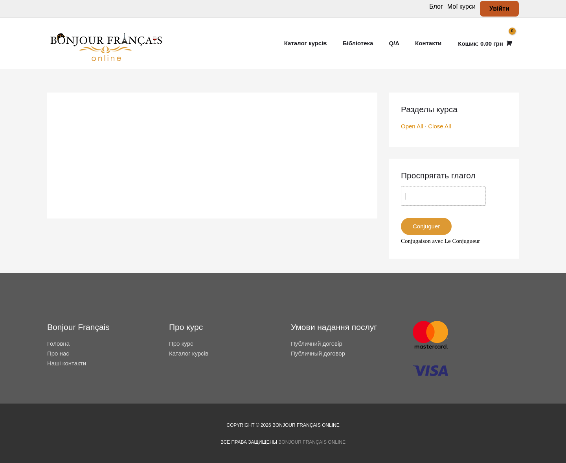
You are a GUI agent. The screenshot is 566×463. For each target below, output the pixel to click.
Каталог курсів (188, 353)
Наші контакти (66, 363)
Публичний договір (316, 343)
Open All (412, 126)
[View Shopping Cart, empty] (484, 43)
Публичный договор (318, 353)
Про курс (181, 343)
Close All (439, 126)
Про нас (58, 353)
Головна (58, 343)
